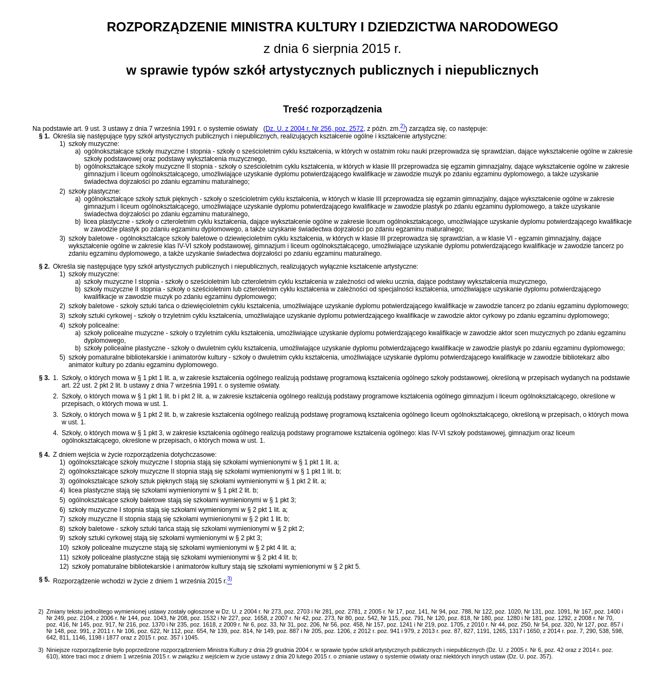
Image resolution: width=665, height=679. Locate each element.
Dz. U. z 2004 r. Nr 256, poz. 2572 (314, 128)
